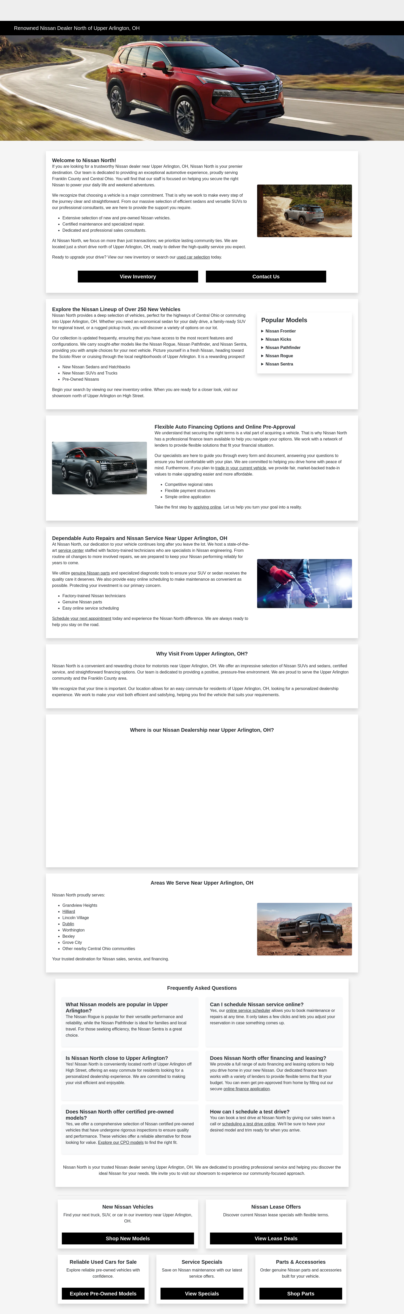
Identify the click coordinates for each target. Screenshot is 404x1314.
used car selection (193, 257)
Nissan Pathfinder (283, 347)
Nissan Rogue (279, 356)
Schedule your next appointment (81, 618)
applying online (207, 507)
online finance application (246, 1089)
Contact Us (266, 276)
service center (71, 550)
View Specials (202, 1293)
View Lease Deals (276, 1238)
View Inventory (138, 276)
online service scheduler (248, 1010)
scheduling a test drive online (248, 1124)
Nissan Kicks (278, 339)
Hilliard (68, 911)
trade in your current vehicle (240, 468)
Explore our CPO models (121, 1142)
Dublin (68, 924)
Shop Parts (301, 1293)
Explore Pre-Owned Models (103, 1293)
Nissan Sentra (279, 364)
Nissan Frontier (281, 331)
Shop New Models (128, 1238)
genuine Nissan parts (90, 573)
